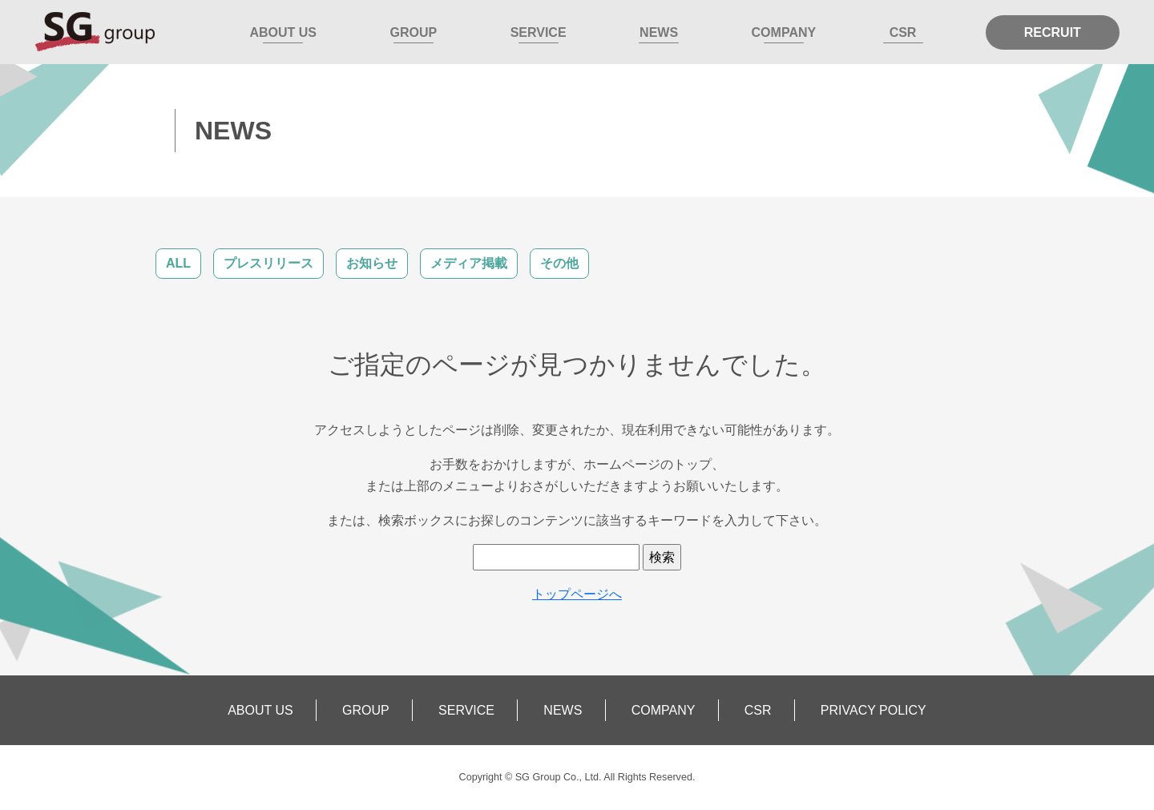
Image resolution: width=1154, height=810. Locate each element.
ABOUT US (283, 32)
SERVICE (538, 32)
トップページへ (577, 594)
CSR (903, 32)
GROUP (413, 32)
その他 (559, 263)
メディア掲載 (468, 263)
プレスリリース (268, 263)
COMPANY (784, 32)
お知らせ (371, 263)
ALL (178, 263)
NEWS (659, 32)
